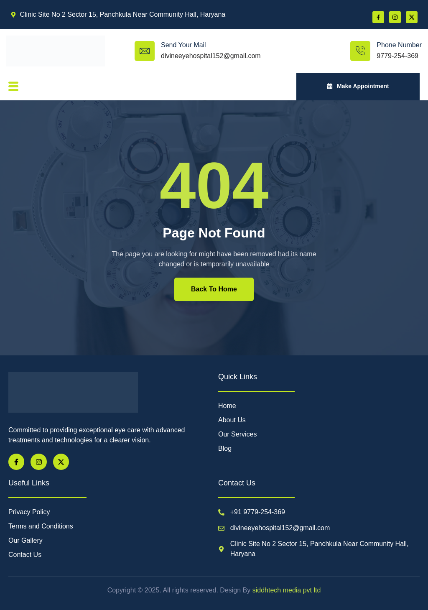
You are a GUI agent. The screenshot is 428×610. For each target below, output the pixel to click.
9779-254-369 (397, 55)
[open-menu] (13, 87)
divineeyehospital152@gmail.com (211, 55)
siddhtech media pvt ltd (285, 590)
